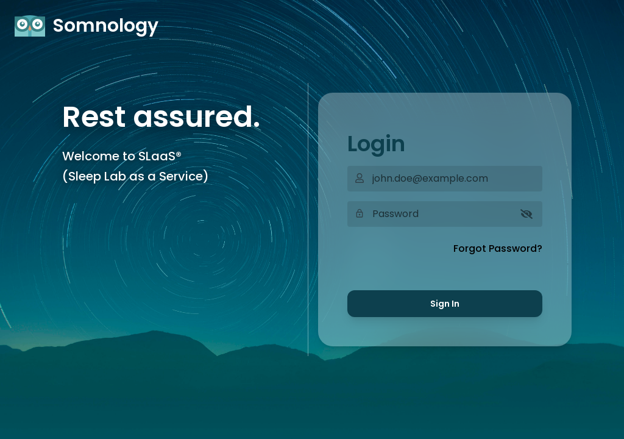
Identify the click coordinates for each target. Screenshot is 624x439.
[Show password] (526, 214)
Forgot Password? (497, 248)
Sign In (444, 304)
